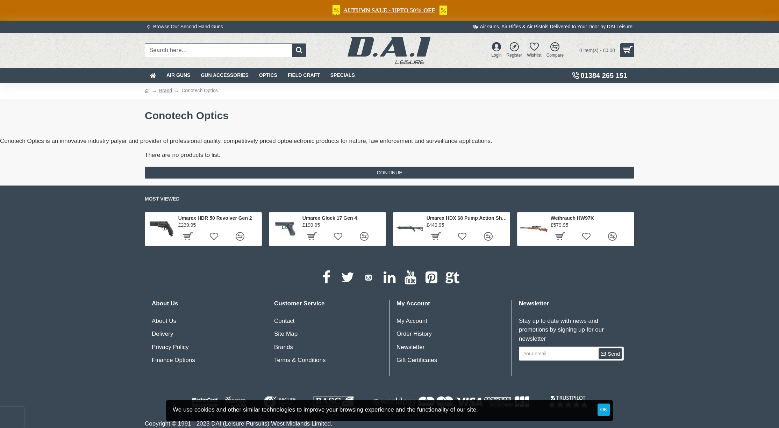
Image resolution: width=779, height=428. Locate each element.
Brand (165, 90)
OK (603, 409)
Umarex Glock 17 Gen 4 (329, 218)
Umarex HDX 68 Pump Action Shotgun (467, 218)
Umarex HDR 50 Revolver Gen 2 (215, 218)
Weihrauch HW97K (572, 218)
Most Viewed (162, 199)
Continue (389, 172)
